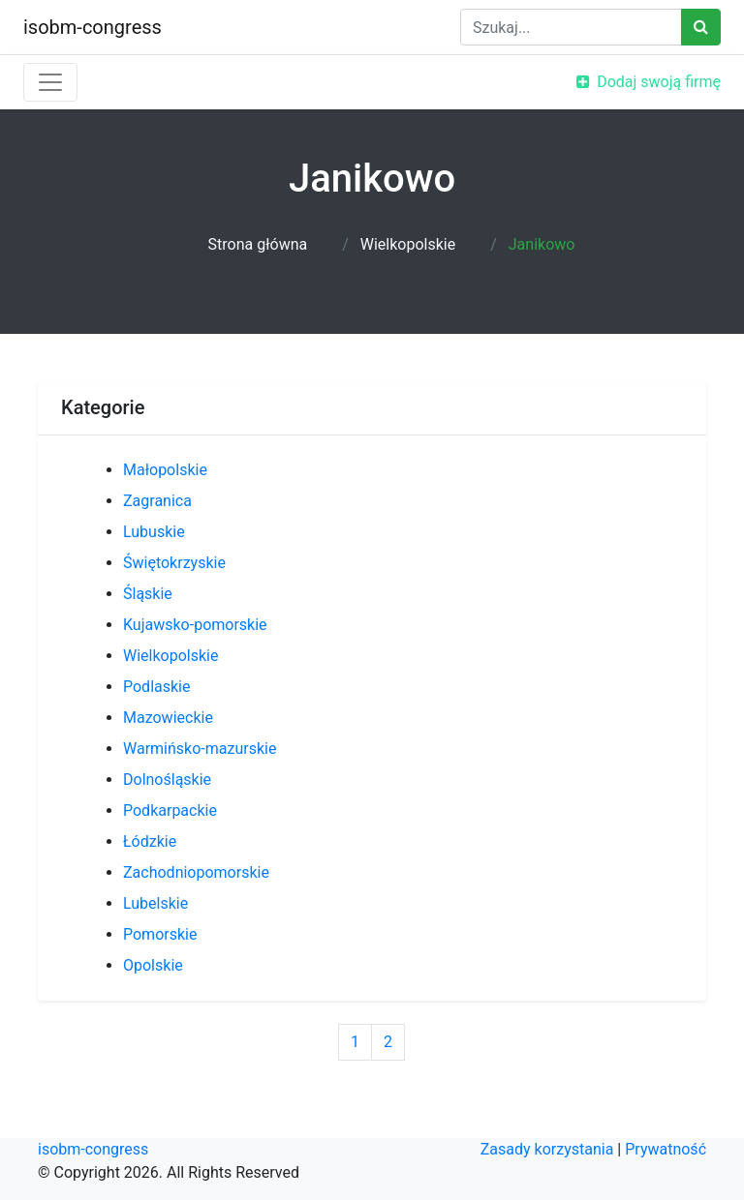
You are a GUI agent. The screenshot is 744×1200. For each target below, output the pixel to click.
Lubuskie (154, 532)
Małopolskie (165, 470)
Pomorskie (160, 934)
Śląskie (147, 594)
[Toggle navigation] (50, 82)
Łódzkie (149, 841)
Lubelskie (155, 903)
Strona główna (258, 244)
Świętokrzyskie (174, 563)
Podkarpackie (170, 810)
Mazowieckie (168, 717)
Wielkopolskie (407, 244)
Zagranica (157, 501)
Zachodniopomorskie (196, 872)
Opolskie (153, 965)
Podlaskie (156, 686)
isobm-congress (92, 27)
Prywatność (665, 1149)
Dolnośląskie (167, 779)
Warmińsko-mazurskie (199, 748)
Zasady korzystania (547, 1149)
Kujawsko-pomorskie (195, 624)
